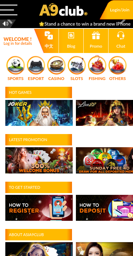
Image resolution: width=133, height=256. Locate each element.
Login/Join (119, 9)
